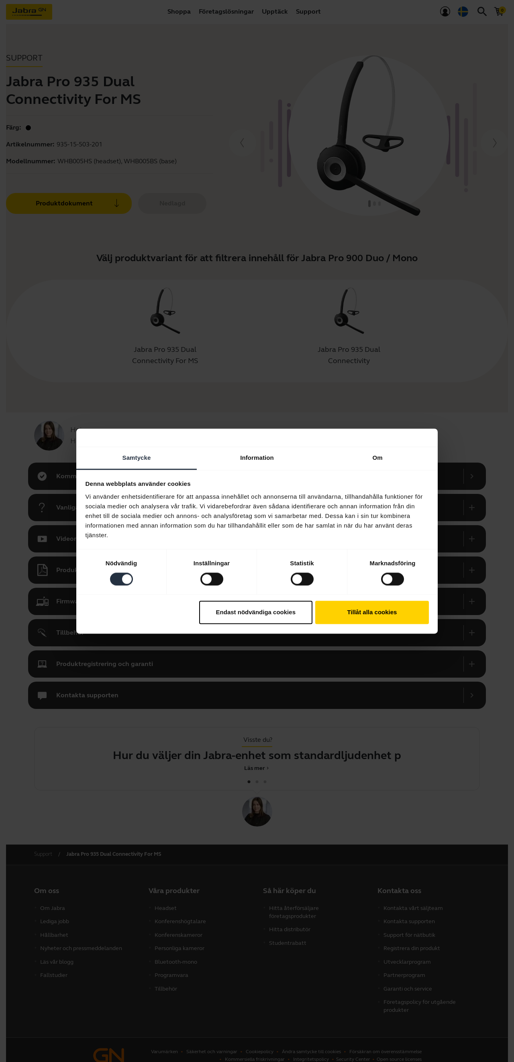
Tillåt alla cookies (372, 612)
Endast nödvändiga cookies (256, 612)
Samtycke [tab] (136, 457)
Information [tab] (257, 457)
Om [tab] (377, 457)
